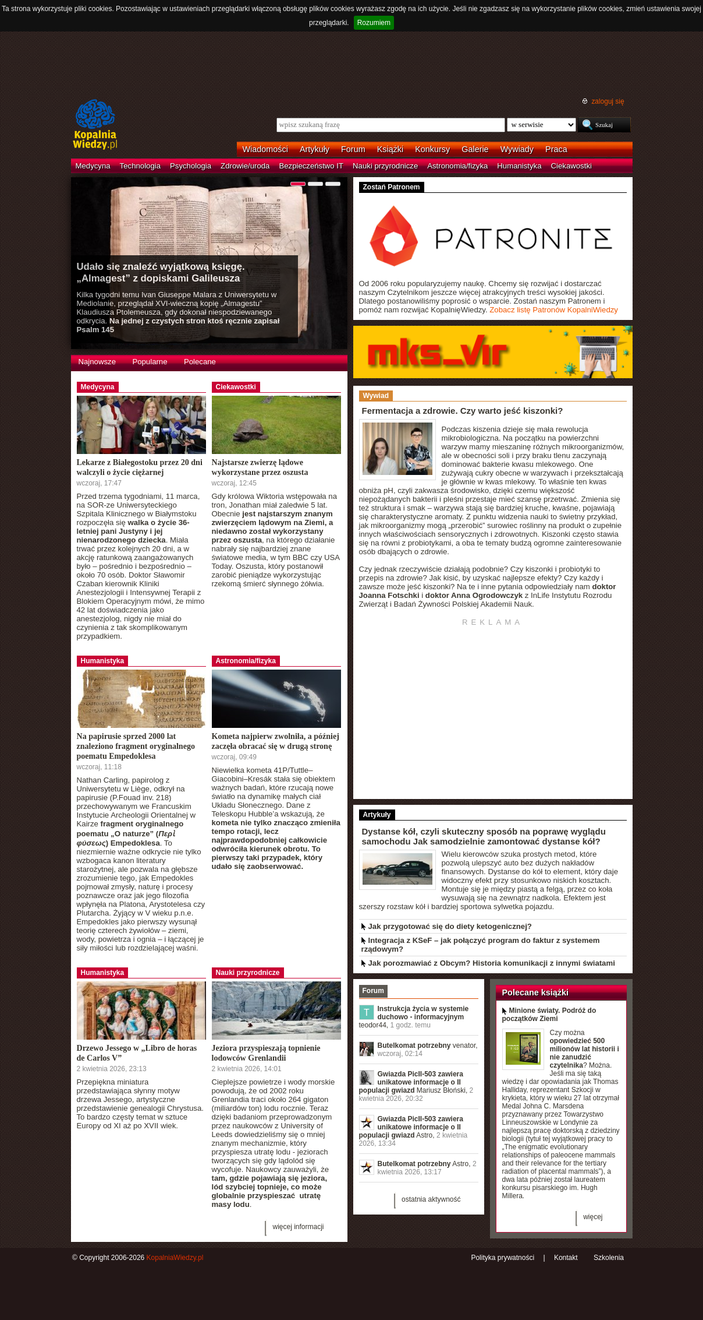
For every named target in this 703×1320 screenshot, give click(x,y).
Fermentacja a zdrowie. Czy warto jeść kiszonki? (462, 411)
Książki (390, 149)
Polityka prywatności (502, 1258)
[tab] (97, 363)
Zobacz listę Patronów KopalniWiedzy (553, 309)
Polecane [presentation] (200, 361)
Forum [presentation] (373, 991)
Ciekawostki (571, 165)
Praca (556, 149)
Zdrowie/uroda (245, 165)
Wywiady (517, 149)
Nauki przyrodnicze (385, 165)
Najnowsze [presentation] (97, 361)
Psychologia (190, 165)
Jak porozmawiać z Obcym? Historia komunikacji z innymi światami (491, 963)
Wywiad (376, 396)
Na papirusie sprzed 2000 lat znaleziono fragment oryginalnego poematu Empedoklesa (136, 746)
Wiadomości (265, 149)
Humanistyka (519, 165)
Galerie (474, 149)
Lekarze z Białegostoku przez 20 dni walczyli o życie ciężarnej (140, 467)
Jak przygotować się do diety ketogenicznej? (450, 926)
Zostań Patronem (391, 187)
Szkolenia (609, 1258)
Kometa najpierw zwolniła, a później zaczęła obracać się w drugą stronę (275, 741)
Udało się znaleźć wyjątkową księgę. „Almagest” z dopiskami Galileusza (161, 272)
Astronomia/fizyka (457, 165)
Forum (353, 149)
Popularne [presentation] (149, 361)
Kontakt (566, 1258)
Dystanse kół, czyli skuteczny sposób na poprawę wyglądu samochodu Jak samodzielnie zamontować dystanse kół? (484, 836)
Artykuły (314, 149)
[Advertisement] (351, 63)
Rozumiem (373, 23)
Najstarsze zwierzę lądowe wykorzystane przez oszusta (260, 467)
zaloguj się (607, 101)
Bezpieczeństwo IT (311, 165)
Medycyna (93, 165)
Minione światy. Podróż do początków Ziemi (549, 1014)
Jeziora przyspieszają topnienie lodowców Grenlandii (266, 1052)
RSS (442, 1259)
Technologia (140, 165)
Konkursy (432, 149)
